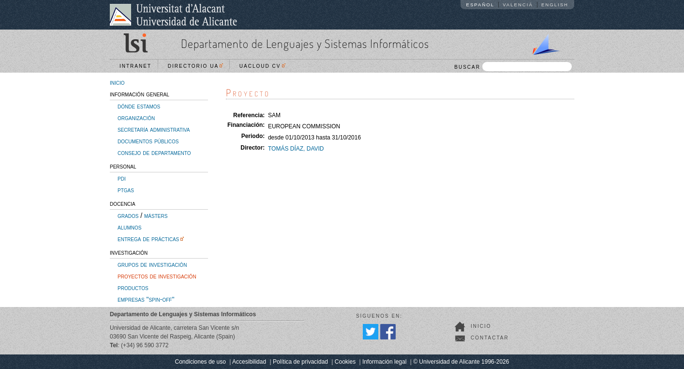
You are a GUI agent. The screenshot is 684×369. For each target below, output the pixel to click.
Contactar (490, 337)
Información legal (384, 361)
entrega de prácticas (148, 239)
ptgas (126, 190)
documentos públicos (148, 141)
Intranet (135, 66)
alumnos (129, 227)
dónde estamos (139, 106)
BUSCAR (513, 66)
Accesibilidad (249, 361)
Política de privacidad (300, 361)
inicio (117, 82)
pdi (122, 178)
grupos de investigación (152, 264)
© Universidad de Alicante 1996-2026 (461, 361)
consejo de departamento (154, 152)
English (554, 4)
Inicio (481, 326)
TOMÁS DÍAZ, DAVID (296, 148)
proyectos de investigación (157, 276)
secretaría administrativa (154, 129)
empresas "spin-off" (146, 299)
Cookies (345, 361)
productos (133, 288)
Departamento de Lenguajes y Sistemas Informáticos (305, 43)
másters (155, 215)
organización (136, 118)
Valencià (518, 4)
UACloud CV (262, 66)
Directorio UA (195, 66)
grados (128, 215)
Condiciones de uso (200, 361)
